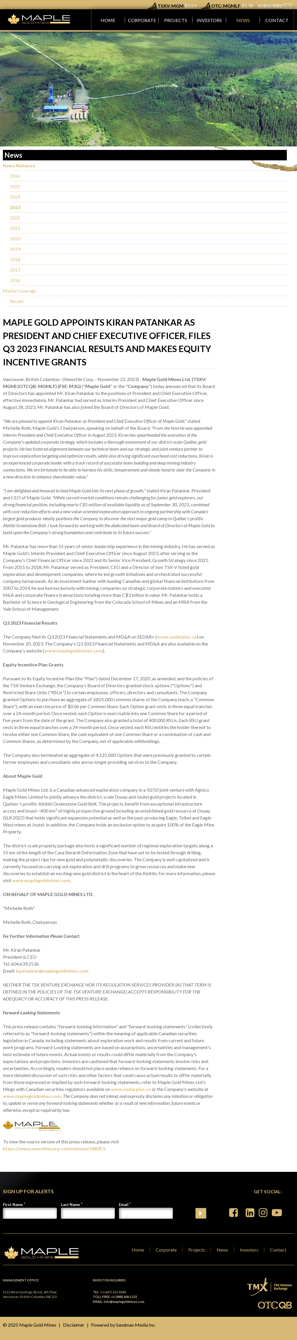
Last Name (70, 1204)
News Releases (19, 165)
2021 (15, 228)
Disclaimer (73, 1325)
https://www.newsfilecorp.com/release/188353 (54, 1148)
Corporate (166, 1249)
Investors (249, 1249)
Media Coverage (19, 290)
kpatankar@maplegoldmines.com (52, 970)
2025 (15, 186)
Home (138, 1249)
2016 (15, 280)
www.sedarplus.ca (177, 636)
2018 (15, 259)
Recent (17, 301)
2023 (15, 207)
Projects (196, 1249)
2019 (15, 249)
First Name (13, 1204)
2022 (15, 217)
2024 (15, 197)
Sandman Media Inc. (136, 1325)
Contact (278, 1249)
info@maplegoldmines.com (124, 1301)
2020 (15, 238)
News (222, 1249)
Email (123, 1204)
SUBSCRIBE (275, 5)
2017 (15, 270)
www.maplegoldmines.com (73, 650)
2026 (15, 176)
